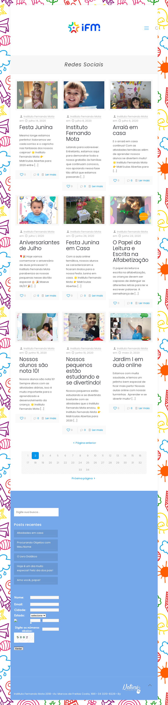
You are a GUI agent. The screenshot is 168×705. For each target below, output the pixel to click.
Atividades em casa (30, 533)
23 (72, 463)
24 (80, 463)
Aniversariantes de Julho (39, 245)
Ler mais (50, 175)
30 (125, 463)
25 (87, 463)
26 (95, 463)
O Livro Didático (27, 556)
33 (80, 470)
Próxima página (84, 478)
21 (58, 463)
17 (28, 463)
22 (65, 463)
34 (87, 470)
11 (103, 455)
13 (117, 455)
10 (95, 455)
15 (132, 455)
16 (140, 455)
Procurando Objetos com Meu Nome (34, 545)
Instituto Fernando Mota (39, 116)
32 (140, 463)
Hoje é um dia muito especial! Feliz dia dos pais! (35, 568)
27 (102, 463)
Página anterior (84, 443)
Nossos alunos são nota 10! (33, 365)
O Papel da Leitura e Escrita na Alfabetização (130, 251)
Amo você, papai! (28, 580)
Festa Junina (36, 127)
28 (110, 463)
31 (132, 463)
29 (117, 463)
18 (35, 463)
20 (50, 463)
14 (125, 455)
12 (110, 455)
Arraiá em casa (125, 130)
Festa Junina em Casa (82, 245)
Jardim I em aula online (128, 362)
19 (43, 463)
